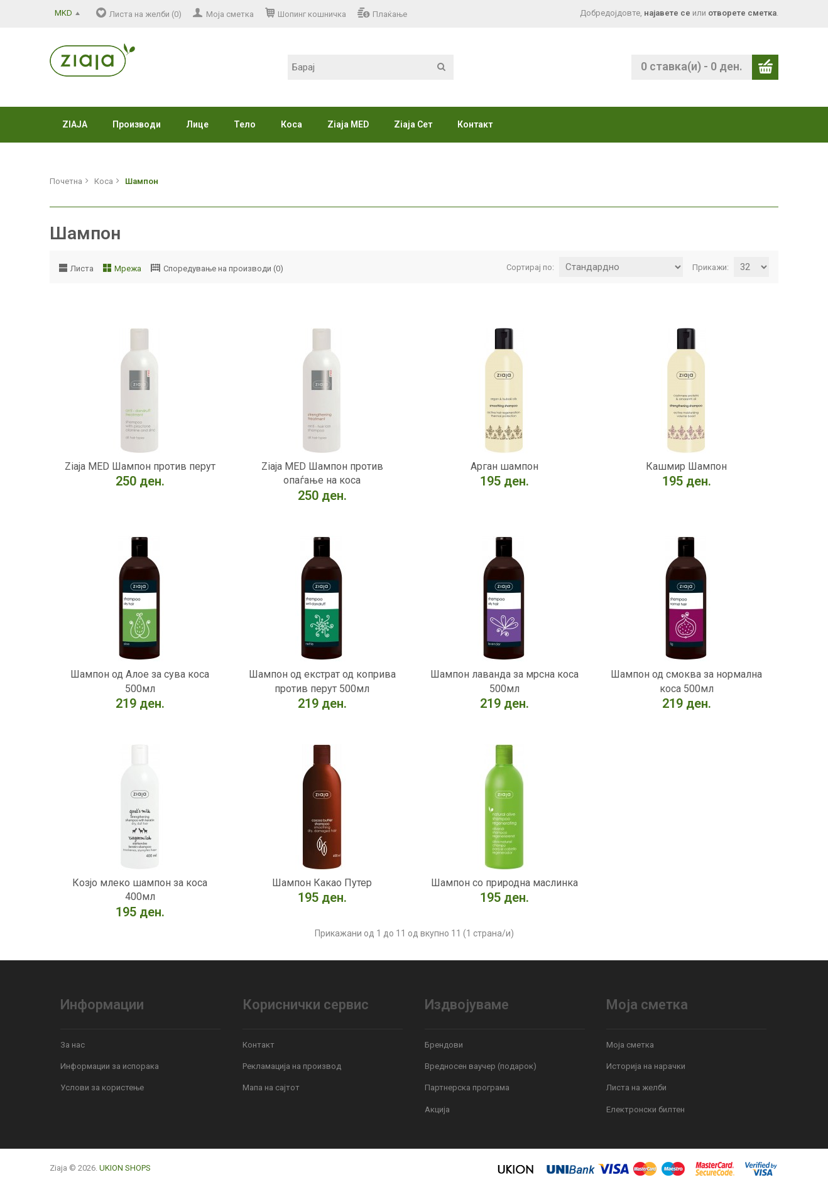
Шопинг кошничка (312, 14)
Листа (82, 268)
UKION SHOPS (125, 1168)
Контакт (475, 124)
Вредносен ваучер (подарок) (481, 1066)
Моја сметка (230, 14)
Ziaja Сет (413, 124)
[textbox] (371, 67)
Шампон (141, 181)
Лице (197, 124)
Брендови (444, 1044)
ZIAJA (74, 124)
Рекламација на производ (291, 1066)
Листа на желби (636, 1087)
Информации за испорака (109, 1066)
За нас (72, 1044)
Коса (291, 124)
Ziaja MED (348, 124)
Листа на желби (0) (145, 14)
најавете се (667, 13)
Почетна (66, 181)
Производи (136, 124)
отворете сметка (742, 13)
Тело (245, 124)
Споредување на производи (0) (223, 268)
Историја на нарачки (645, 1066)
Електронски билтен (645, 1109)
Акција (437, 1109)
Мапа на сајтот (271, 1087)
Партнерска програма (467, 1087)
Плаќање (390, 14)
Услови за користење (102, 1087)
